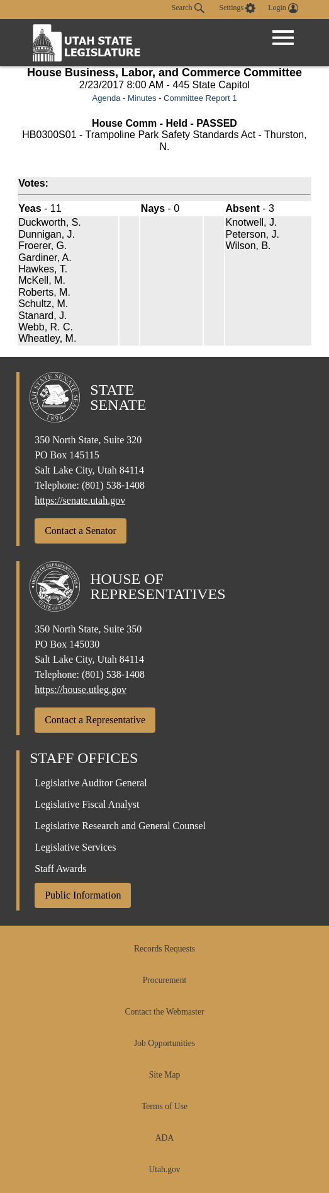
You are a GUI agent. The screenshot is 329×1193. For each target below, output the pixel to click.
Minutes (142, 98)
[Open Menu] (283, 37)
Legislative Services (75, 847)
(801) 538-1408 (113, 485)
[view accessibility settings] (238, 8)
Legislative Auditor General (91, 782)
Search (188, 8)
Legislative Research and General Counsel (120, 825)
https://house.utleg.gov (80, 689)
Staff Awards (60, 868)
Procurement (164, 980)
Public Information (83, 895)
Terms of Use (164, 1106)
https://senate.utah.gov (80, 500)
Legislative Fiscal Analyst (87, 804)
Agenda (106, 98)
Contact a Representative (95, 719)
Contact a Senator (80, 530)
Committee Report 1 (200, 98)
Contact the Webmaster (164, 1011)
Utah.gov (164, 1169)
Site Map (164, 1075)
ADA (164, 1138)
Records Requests (164, 948)
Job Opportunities (164, 1043)
